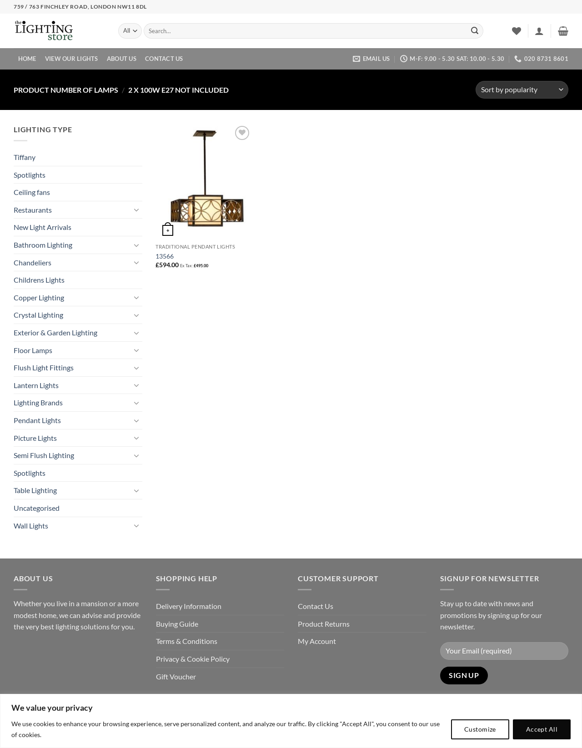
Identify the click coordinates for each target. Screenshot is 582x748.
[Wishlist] (516, 31)
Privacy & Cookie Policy (193, 658)
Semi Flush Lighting (44, 455)
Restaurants (33, 209)
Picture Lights (35, 438)
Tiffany (24, 157)
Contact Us (164, 58)
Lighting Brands (38, 402)
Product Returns (324, 623)
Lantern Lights (36, 385)
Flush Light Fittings (44, 367)
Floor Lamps (33, 350)
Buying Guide (177, 623)
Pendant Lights (37, 420)
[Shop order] (522, 90)
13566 (165, 256)
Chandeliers (32, 262)
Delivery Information (188, 606)
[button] (539, 31)
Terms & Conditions (186, 641)
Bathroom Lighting (43, 244)
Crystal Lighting (38, 314)
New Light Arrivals (42, 227)
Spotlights (29, 174)
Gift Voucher (176, 676)
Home (27, 58)
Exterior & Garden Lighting (55, 332)
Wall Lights (31, 525)
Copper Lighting (39, 297)
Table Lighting (35, 490)
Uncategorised (37, 508)
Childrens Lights (39, 279)
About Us (121, 58)
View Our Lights (71, 58)
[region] (291, 721)
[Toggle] (136, 209)
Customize (480, 729)
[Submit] (474, 31)
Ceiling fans (32, 192)
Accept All (541, 729)
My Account (317, 641)
